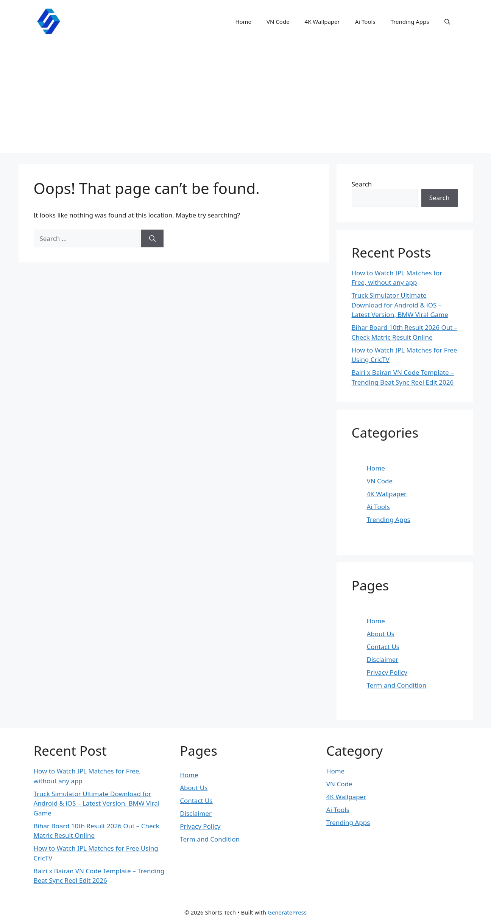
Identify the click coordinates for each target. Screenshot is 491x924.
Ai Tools (365, 21)
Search (362, 184)
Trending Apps (410, 21)
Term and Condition (397, 685)
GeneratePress (287, 912)
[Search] (152, 239)
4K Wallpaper (322, 21)
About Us (380, 633)
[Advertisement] (246, 100)
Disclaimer (383, 659)
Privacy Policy (387, 672)
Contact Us (383, 646)
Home (243, 21)
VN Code (278, 21)
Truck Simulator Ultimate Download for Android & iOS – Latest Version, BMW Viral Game (400, 305)
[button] (447, 21)
